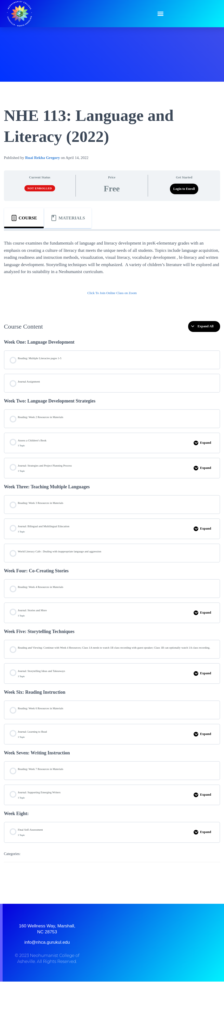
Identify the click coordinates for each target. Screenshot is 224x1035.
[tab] (24, 218)
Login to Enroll (184, 189)
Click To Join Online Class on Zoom (112, 293)
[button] (161, 14)
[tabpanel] (112, 271)
